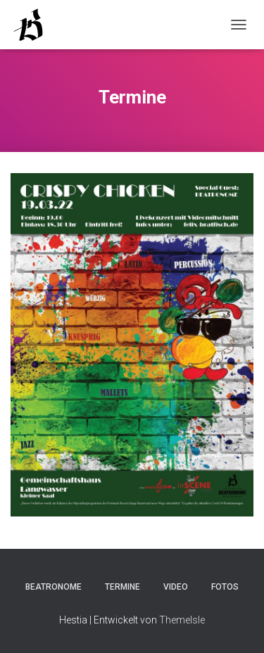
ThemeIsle (182, 620)
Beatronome (53, 587)
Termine (122, 587)
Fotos (225, 587)
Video (175, 587)
